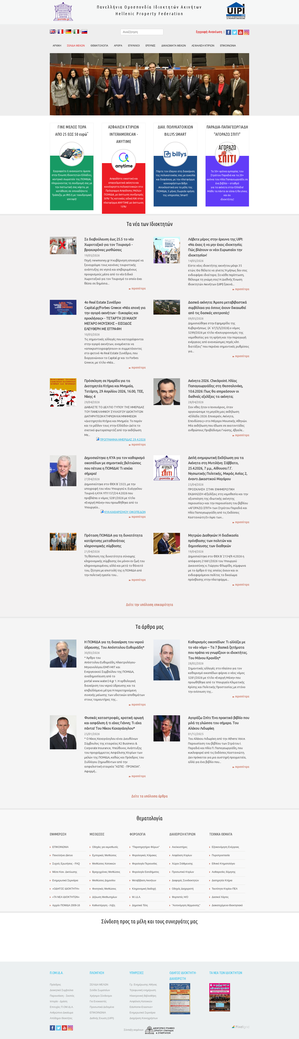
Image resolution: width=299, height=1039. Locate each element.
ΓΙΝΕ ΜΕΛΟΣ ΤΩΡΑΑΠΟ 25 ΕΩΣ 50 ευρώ (71, 167)
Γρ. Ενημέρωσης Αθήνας (143, 984)
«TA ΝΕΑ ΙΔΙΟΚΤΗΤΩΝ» (66, 897)
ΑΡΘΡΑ (118, 45)
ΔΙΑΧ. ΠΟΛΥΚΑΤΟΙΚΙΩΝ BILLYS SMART (175, 165)
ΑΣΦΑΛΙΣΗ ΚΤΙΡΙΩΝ (203, 45)
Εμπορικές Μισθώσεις (104, 855)
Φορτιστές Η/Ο (180, 897)
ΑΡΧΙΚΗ (57, 45)
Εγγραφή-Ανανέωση (209, 32)
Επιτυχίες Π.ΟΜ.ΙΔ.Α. (62, 1007)
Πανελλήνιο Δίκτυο (62, 855)
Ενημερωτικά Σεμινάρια (65, 880)
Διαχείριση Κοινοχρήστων (144, 1018)
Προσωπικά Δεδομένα (102, 1007)
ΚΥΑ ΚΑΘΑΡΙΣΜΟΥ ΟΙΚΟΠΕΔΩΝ (125, 512)
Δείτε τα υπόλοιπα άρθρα (149, 796)
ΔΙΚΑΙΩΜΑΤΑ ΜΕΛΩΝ (173, 45)
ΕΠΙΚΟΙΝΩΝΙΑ (228, 45)
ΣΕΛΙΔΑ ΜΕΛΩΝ (99, 984)
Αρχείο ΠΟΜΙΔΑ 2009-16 (66, 905)
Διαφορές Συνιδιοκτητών (185, 880)
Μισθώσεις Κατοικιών (104, 863)
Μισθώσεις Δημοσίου (103, 880)
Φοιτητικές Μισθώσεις (104, 888)
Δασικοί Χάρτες (220, 897)
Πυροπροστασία (221, 855)
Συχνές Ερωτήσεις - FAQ (66, 863)
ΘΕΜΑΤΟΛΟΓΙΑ (99, 45)
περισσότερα (139, 288)
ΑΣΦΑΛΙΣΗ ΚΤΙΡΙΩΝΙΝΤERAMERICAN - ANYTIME (123, 169)
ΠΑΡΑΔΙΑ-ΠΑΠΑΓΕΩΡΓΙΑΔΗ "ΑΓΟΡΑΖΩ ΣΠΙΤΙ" (227, 165)
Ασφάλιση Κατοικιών (141, 1001)
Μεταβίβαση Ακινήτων (144, 880)
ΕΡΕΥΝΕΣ (151, 45)
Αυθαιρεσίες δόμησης (223, 872)
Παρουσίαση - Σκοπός (62, 995)
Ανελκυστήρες (179, 847)
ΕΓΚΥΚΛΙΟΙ (134, 45)
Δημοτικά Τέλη (140, 905)
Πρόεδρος (55, 984)
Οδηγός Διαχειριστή (183, 888)
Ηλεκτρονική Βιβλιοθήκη (143, 995)
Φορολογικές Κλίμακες (144, 855)
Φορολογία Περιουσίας (144, 863)
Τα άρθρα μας (149, 627)
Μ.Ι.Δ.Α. (136, 897)
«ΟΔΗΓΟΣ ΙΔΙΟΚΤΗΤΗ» (65, 888)
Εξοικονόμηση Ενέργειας (225, 847)
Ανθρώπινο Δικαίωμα (61, 1012)
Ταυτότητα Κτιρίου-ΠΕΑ (225, 888)
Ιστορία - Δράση (58, 1001)
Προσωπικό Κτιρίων (183, 872)
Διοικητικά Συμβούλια (61, 990)
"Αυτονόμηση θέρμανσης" (186, 905)
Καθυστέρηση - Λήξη (103, 905)
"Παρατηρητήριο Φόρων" (145, 847)
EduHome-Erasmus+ (141, 1007)
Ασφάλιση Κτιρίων (182, 855)
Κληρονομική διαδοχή (144, 888)
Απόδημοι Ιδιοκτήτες (61, 1018)
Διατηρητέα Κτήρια (222, 880)
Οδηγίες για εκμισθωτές (105, 847)
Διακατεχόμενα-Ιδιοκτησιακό (227, 905)
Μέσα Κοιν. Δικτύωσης (64, 872)
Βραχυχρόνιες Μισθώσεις (106, 872)
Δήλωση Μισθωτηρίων (104, 897)
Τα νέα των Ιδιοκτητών (149, 224)
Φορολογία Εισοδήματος (145, 872)
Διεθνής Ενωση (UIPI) (102, 1018)
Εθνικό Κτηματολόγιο (223, 863)
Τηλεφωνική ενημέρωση (143, 990)
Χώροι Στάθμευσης (182, 863)
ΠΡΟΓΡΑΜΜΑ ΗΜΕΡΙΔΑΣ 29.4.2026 (123, 439)
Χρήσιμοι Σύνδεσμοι (101, 995)
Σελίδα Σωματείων (100, 990)
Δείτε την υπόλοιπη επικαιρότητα (149, 604)
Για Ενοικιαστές (98, 1001)
